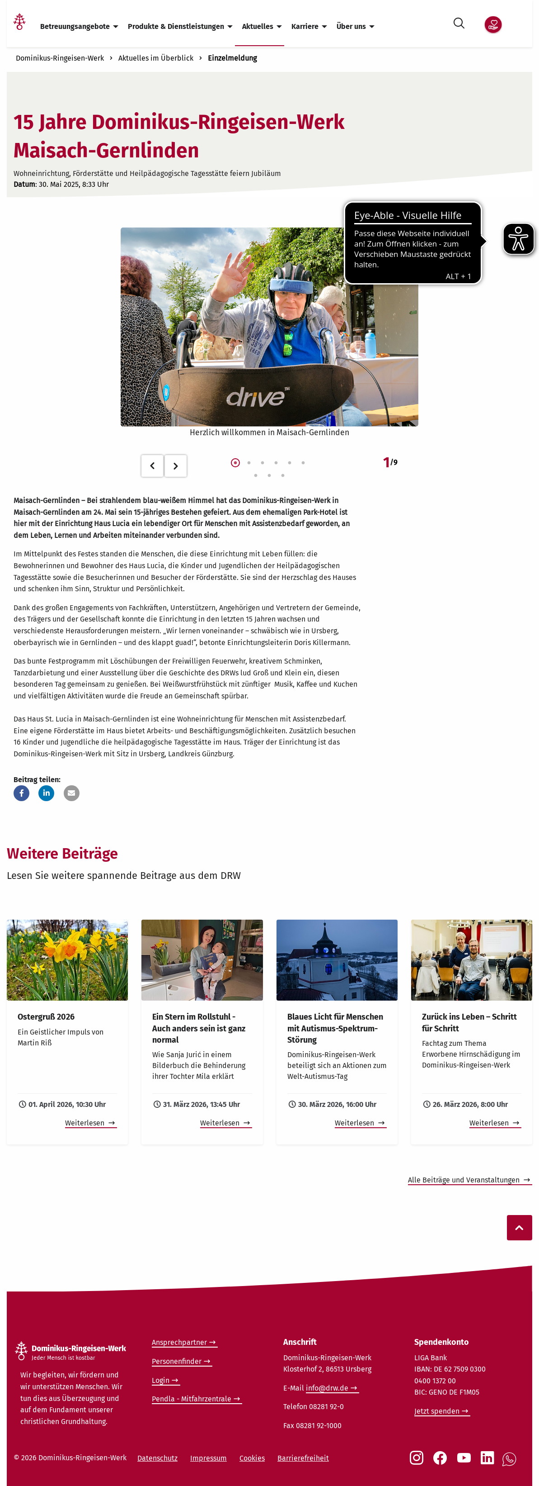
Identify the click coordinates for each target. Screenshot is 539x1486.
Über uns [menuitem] (351, 26)
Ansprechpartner (179, 1342)
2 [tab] (248, 463)
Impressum (208, 1458)
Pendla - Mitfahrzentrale (191, 1399)
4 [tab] (276, 463)
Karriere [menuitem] (305, 26)
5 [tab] (289, 463)
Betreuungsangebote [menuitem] (75, 26)
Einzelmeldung (232, 58)
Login (160, 1380)
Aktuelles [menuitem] (257, 26)
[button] (21, 793)
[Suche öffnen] (459, 21)
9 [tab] (282, 475)
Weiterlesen (85, 1123)
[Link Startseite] (19, 27)
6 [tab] (303, 463)
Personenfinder (177, 1361)
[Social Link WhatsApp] (511, 1464)
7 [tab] (255, 475)
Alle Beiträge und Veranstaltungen (464, 1180)
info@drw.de (327, 1388)
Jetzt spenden (436, 1411)
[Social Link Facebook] (442, 1462)
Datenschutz (157, 1458)
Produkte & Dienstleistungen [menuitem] (176, 26)
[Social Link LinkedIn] (489, 1462)
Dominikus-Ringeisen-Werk (60, 58)
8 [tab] (269, 475)
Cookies (252, 1458)
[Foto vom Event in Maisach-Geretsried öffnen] (269, 327)
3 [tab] (262, 463)
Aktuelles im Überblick (155, 58)
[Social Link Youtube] (466, 1462)
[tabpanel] (269, 332)
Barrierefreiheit (303, 1458)
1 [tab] (235, 463)
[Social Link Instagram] (418, 1462)
